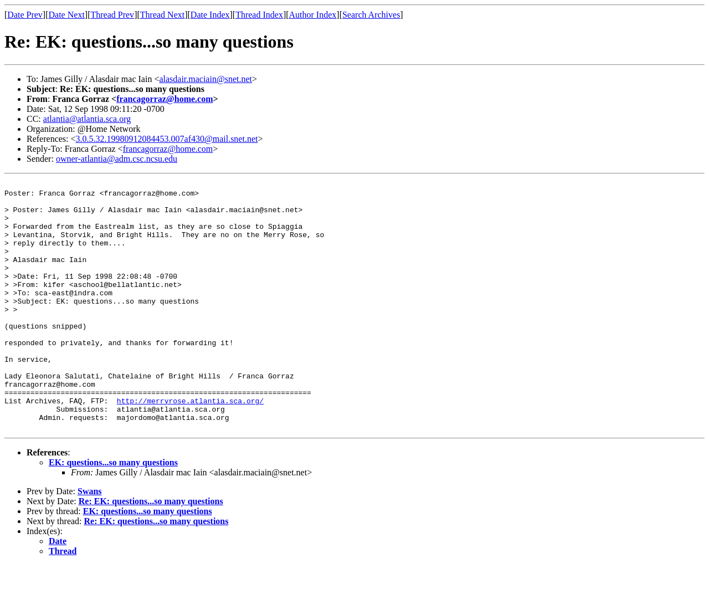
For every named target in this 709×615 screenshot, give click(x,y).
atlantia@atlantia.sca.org (87, 119)
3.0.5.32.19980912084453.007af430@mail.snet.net (167, 139)
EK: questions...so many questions (113, 512)
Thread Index (259, 14)
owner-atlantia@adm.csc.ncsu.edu (116, 158)
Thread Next (162, 14)
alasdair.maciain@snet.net (205, 79)
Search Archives (371, 14)
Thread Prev (112, 14)
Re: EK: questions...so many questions (151, 551)
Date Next (67, 14)
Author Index (313, 14)
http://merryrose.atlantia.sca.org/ (190, 445)
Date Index (210, 14)
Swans (90, 541)
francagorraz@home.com (164, 99)
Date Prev (25, 14)
